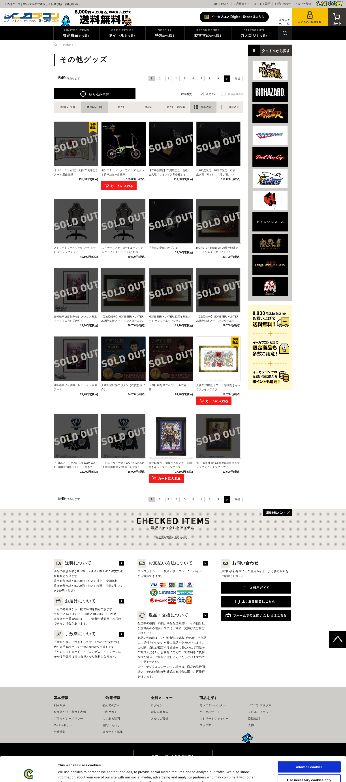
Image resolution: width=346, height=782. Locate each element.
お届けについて (75, 601)
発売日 (122, 107)
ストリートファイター (214, 718)
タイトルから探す (122, 33)
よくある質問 (262, 3)
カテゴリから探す (254, 33)
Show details (231, 773)
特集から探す (165, 33)
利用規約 (60, 705)
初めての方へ (221, 3)
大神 (251, 725)
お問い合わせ (283, 3)
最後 (237, 78)
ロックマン (206, 725)
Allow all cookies (309, 743)
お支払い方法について (165, 563)
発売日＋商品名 (176, 107)
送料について (72, 563)
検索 (285, 33)
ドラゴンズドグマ (259, 705)
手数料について (75, 634)
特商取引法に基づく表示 (70, 712)
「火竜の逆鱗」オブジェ (163, 247)
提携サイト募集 (112, 731)
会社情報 (60, 731)
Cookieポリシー (64, 725)
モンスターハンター (212, 705)
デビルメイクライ (259, 712)
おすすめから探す (208, 33)
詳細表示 (234, 107)
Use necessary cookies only (309, 756)
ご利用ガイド (242, 3)
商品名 (149, 107)
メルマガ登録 (303, 3)
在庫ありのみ (236, 94)
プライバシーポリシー (68, 718)
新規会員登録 (160, 712)
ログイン (157, 705)
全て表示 (211, 94)
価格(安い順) (67, 107)
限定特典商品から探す (76, 33)
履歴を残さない (275, 512)
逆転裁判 (254, 718)
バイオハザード (209, 712)
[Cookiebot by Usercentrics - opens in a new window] (28, 773)
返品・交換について (162, 615)
